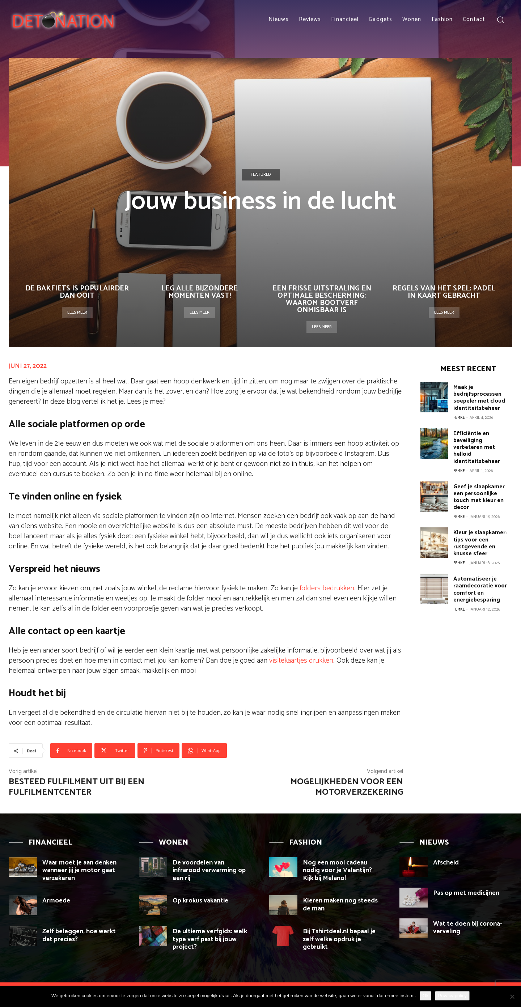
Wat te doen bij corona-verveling (467, 927)
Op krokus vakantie (200, 900)
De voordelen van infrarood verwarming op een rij (209, 870)
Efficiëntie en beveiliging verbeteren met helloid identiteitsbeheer (482, 441)
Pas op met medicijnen (466, 893)
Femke (459, 416)
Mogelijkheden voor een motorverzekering (347, 787)
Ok (426, 995)
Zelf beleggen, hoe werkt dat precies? (79, 935)
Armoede (56, 900)
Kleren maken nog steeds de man (340, 904)
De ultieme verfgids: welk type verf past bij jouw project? (210, 939)
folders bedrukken (327, 588)
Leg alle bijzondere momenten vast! (199, 292)
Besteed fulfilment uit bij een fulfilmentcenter (76, 787)
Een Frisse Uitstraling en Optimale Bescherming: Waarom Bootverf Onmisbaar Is (321, 299)
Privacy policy (452, 995)
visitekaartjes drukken (301, 661)
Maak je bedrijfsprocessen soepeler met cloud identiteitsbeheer (478, 396)
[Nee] (512, 996)
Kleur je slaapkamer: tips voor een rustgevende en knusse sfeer (479, 530)
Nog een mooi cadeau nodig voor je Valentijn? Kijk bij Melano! (337, 870)
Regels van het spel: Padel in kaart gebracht (444, 292)
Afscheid (446, 862)
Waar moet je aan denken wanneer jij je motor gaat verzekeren (79, 870)
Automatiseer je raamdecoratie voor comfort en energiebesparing (479, 574)
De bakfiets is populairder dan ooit (77, 292)
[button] (500, 19)
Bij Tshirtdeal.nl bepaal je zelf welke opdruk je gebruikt (339, 939)
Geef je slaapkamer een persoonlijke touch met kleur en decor (478, 485)
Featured (261, 174)
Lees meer (77, 312)
